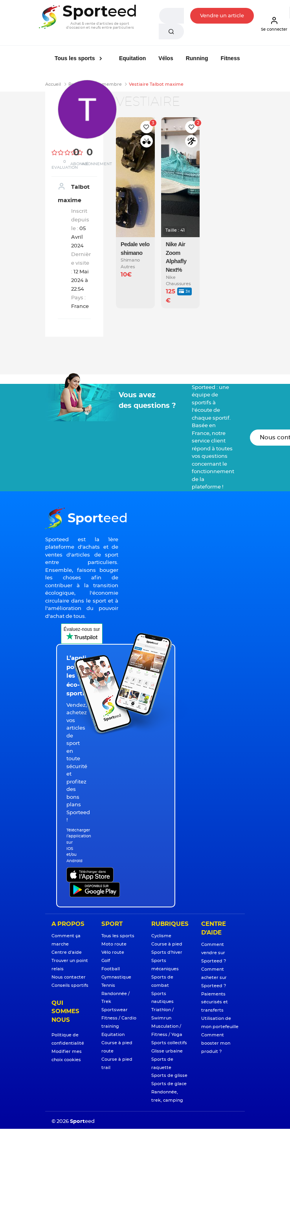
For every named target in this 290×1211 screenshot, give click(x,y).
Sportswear (114, 1010)
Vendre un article (222, 15)
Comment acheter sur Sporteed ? (214, 977)
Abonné (79, 164)
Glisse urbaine (167, 1051)
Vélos (165, 58)
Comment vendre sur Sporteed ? (213, 952)
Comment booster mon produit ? (215, 1043)
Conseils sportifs (69, 985)
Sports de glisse (169, 1075)
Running (197, 58)
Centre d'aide (66, 952)
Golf (105, 960)
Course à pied (166, 944)
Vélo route (112, 952)
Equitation (132, 58)
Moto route (114, 944)
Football (110, 969)
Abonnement (97, 164)
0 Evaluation (64, 165)
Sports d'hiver (166, 952)
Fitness (230, 58)
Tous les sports (75, 58)
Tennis (108, 985)
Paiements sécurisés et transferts (214, 1002)
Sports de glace (169, 1084)
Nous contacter (68, 977)
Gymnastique (116, 977)
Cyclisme (161, 936)
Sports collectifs (169, 1043)
